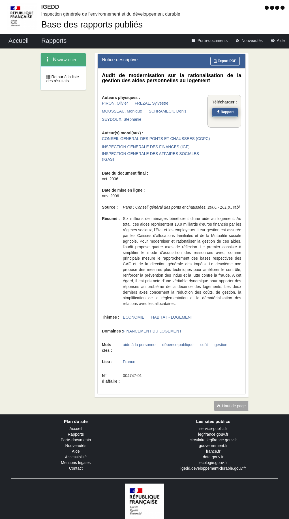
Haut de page (231, 406)
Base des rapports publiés (92, 24)
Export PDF (225, 61)
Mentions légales (76, 462)
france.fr (213, 451)
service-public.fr (213, 428)
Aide (76, 451)
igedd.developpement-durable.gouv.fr (213, 468)
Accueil (75, 428)
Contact (76, 468)
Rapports (76, 434)
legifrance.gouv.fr (213, 434)
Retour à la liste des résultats (62, 79)
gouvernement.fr (213, 445)
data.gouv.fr (213, 457)
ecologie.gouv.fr (213, 462)
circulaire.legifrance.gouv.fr (213, 440)
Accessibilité (76, 457)
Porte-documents (76, 440)
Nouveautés (75, 445)
